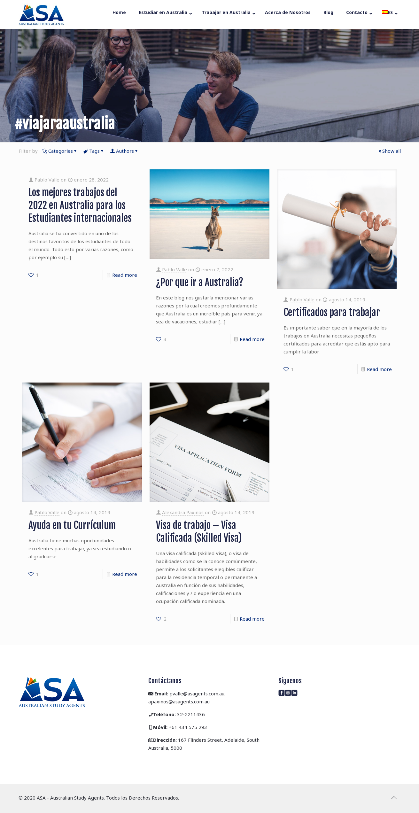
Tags (94, 151)
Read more (124, 275)
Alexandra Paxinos (183, 512)
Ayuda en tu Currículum (72, 525)
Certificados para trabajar (331, 312)
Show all (389, 151)
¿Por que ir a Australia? (199, 282)
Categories (60, 151)
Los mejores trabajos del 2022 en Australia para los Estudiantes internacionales (80, 205)
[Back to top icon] (394, 797)
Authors (124, 151)
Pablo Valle (47, 179)
